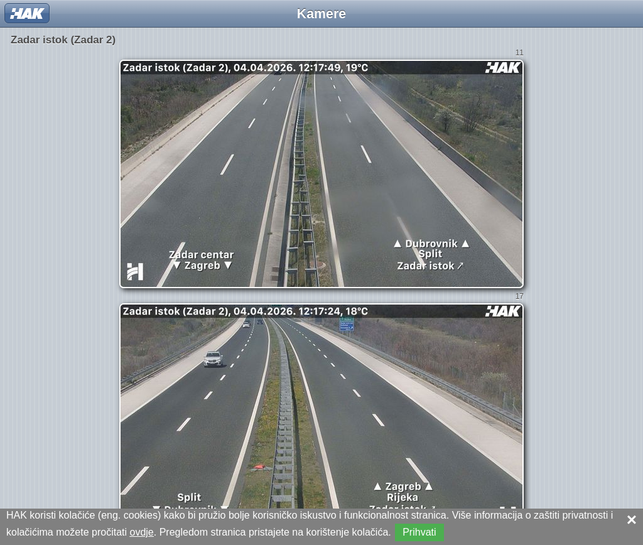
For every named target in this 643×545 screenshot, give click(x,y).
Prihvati (419, 532)
